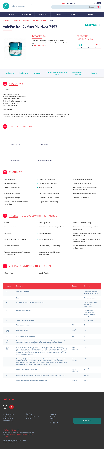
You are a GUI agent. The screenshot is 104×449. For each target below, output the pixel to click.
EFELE (52, 421)
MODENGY (53, 416)
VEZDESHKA (54, 423)
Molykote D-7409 (39, 45)
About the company (9, 414)
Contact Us (87, 421)
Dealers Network (8, 418)
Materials (17, 21)
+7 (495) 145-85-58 (11, 430)
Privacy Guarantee (15, 434)
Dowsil (52, 418)
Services (29, 414)
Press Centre (7, 416)
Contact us (74, 14)
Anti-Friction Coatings (39, 21)
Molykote (26, 21)
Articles (58, 14)
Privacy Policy (23, 434)
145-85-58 (67, 3)
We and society (8, 421)
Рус (94, 3)
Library (90, 14)
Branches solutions (32, 416)
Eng (99, 3)
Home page (6, 21)
